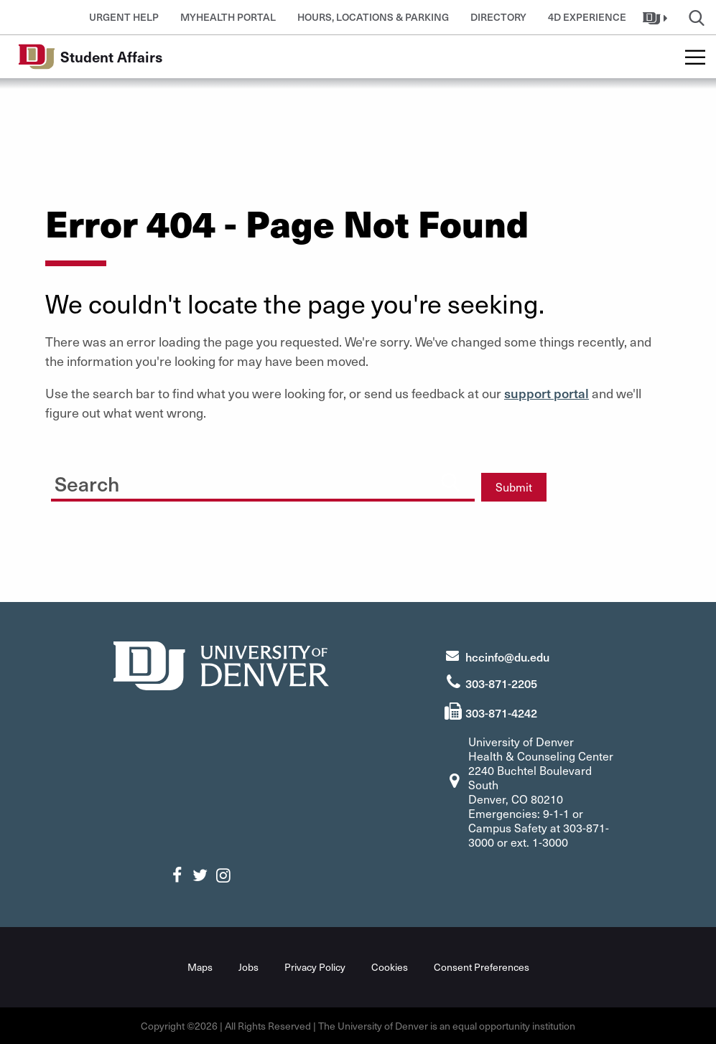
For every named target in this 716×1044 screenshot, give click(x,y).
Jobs (248, 967)
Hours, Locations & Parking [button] (373, 17)
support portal (546, 393)
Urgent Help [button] (124, 17)
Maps (200, 967)
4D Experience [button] (587, 17)
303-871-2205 (501, 683)
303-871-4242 (501, 712)
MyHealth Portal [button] (228, 17)
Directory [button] (498, 17)
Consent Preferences (481, 967)
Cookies (389, 967)
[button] (657, 17)
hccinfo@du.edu (507, 656)
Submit (514, 486)
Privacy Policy (314, 967)
